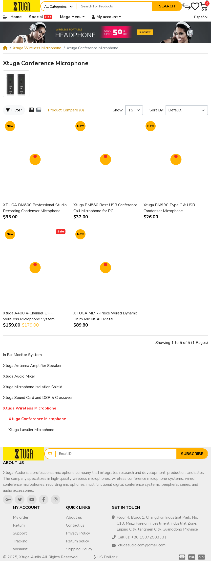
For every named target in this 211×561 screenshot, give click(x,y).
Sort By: (156, 110)
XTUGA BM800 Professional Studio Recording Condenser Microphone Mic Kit (35, 208)
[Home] (5, 48)
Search (167, 6)
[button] (203, 6)
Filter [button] (14, 110)
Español (201, 17)
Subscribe (192, 454)
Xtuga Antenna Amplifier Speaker (32, 365)
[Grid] (31, 110)
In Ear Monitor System (22, 354)
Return (19, 525)
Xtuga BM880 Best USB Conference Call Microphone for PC (105, 208)
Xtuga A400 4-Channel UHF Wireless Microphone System (29, 316)
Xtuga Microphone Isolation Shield (32, 387)
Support (20, 533)
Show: (118, 110)
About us (74, 517)
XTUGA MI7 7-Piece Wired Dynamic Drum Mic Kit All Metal (105, 316)
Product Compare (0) (66, 110)
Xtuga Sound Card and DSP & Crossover (38, 397)
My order (20, 517)
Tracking (20, 541)
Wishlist (20, 549)
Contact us (75, 525)
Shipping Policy (79, 549)
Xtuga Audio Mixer (19, 376)
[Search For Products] (114, 6)
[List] (38, 110)
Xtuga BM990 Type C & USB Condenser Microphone (169, 208)
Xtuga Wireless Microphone (37, 48)
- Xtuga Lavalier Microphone (28, 430)
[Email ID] (116, 454)
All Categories (55, 6)
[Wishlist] (195, 6)
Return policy (77, 541)
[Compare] (186, 6)
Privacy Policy (78, 533)
